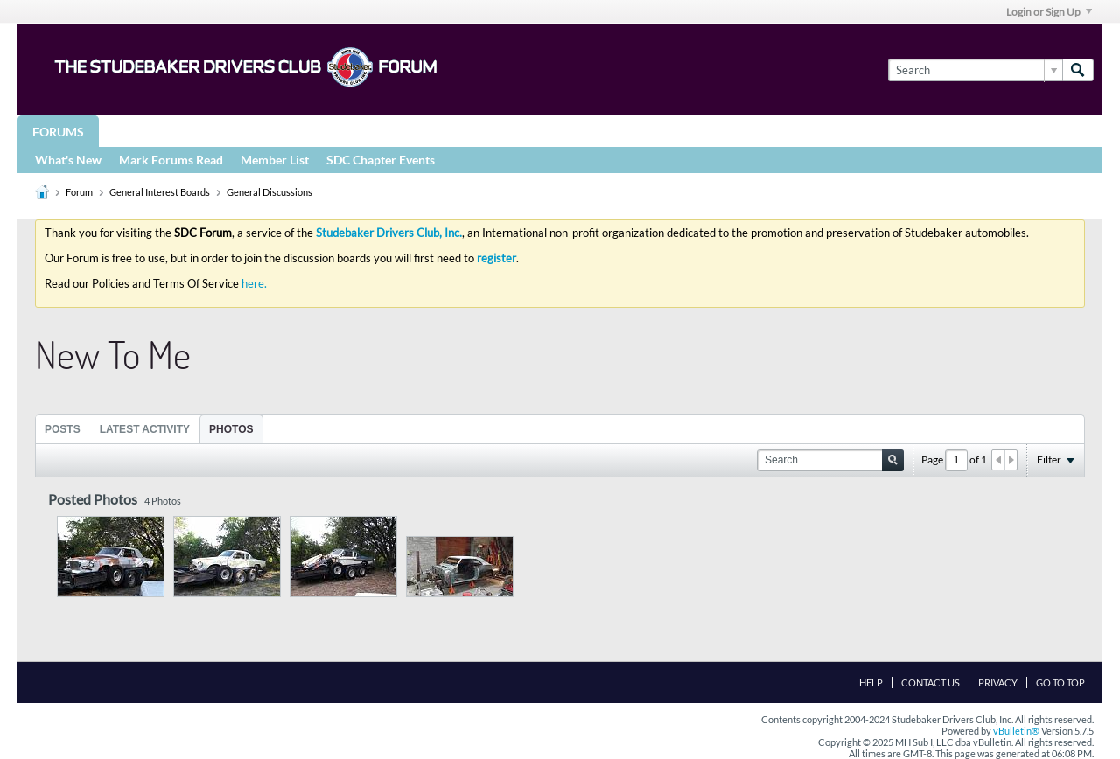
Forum (79, 192)
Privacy (998, 682)
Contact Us (930, 682)
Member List (275, 159)
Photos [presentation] (231, 429)
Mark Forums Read (171, 159)
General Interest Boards (159, 192)
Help (871, 682)
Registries (421, 130)
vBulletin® (1016, 730)
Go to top (1060, 682)
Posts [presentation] (62, 429)
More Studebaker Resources (580, 130)
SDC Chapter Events (380, 159)
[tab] (62, 428)
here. (254, 283)
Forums (58, 131)
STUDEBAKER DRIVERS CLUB (276, 130)
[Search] (975, 70)
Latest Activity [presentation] (145, 429)
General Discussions (269, 192)
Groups (139, 130)
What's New (68, 159)
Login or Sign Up (1049, 11)
